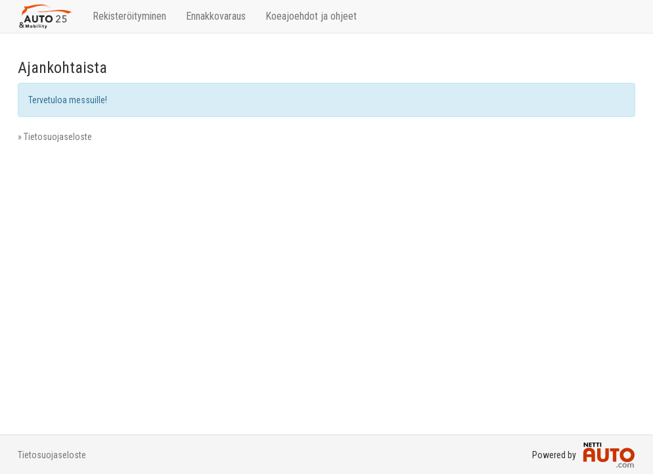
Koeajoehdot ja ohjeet (311, 16)
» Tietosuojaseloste (55, 136)
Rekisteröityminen (129, 16)
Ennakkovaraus (216, 16)
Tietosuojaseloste (52, 455)
